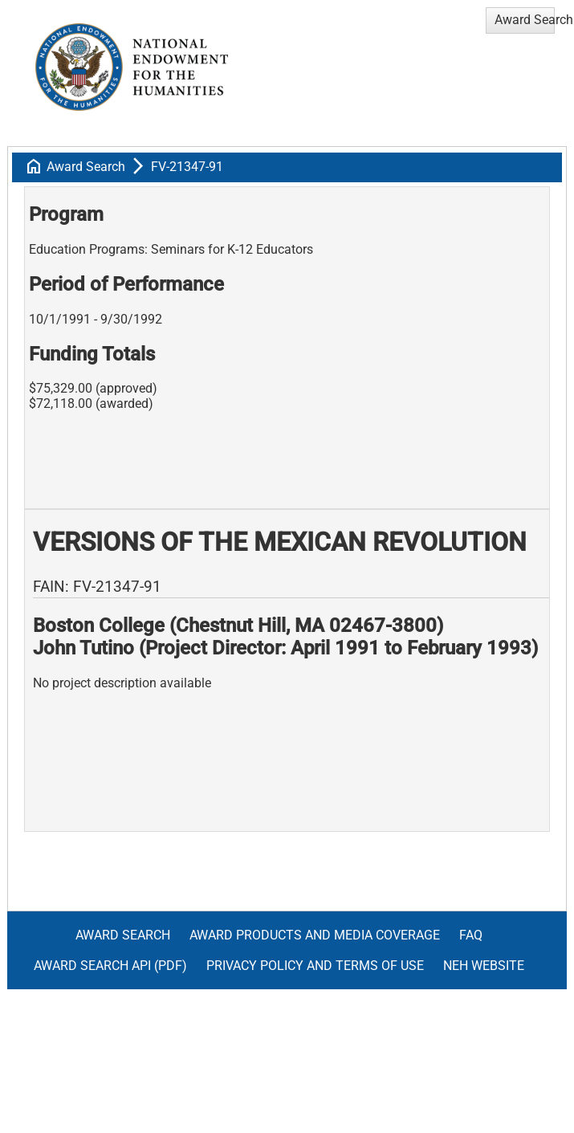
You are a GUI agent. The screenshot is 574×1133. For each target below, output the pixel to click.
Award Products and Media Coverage (314, 935)
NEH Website (483, 965)
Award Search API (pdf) (110, 965)
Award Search (86, 166)
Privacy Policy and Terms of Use (315, 965)
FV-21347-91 (187, 166)
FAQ (470, 935)
